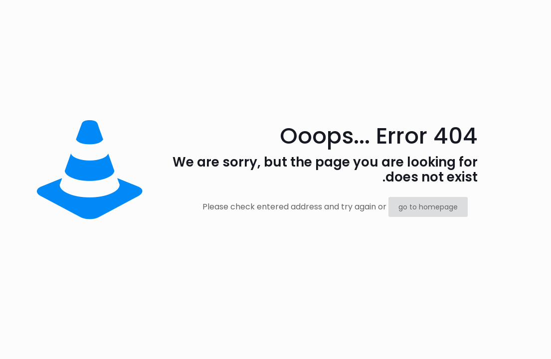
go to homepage (428, 207)
